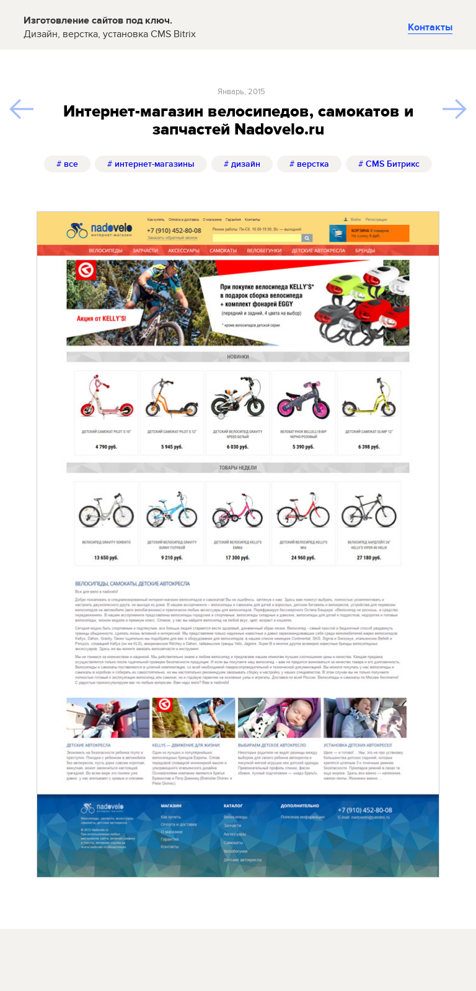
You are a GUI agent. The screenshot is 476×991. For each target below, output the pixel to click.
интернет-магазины (151, 164)
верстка (309, 164)
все (67, 164)
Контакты (430, 27)
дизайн (242, 164)
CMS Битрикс (389, 164)
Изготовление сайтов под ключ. (110, 27)
